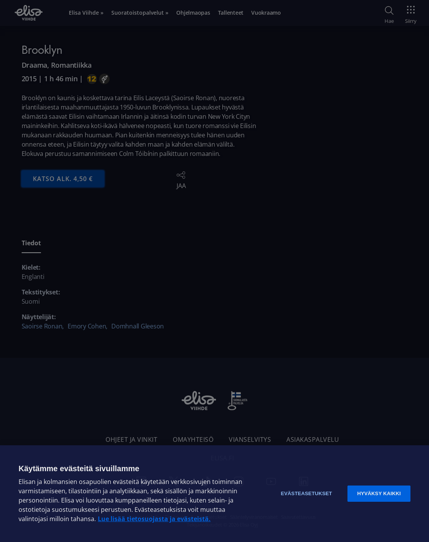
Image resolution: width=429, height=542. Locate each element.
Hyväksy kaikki (379, 493)
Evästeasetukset (306, 493)
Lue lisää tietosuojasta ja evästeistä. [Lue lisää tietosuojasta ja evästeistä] (154, 519)
